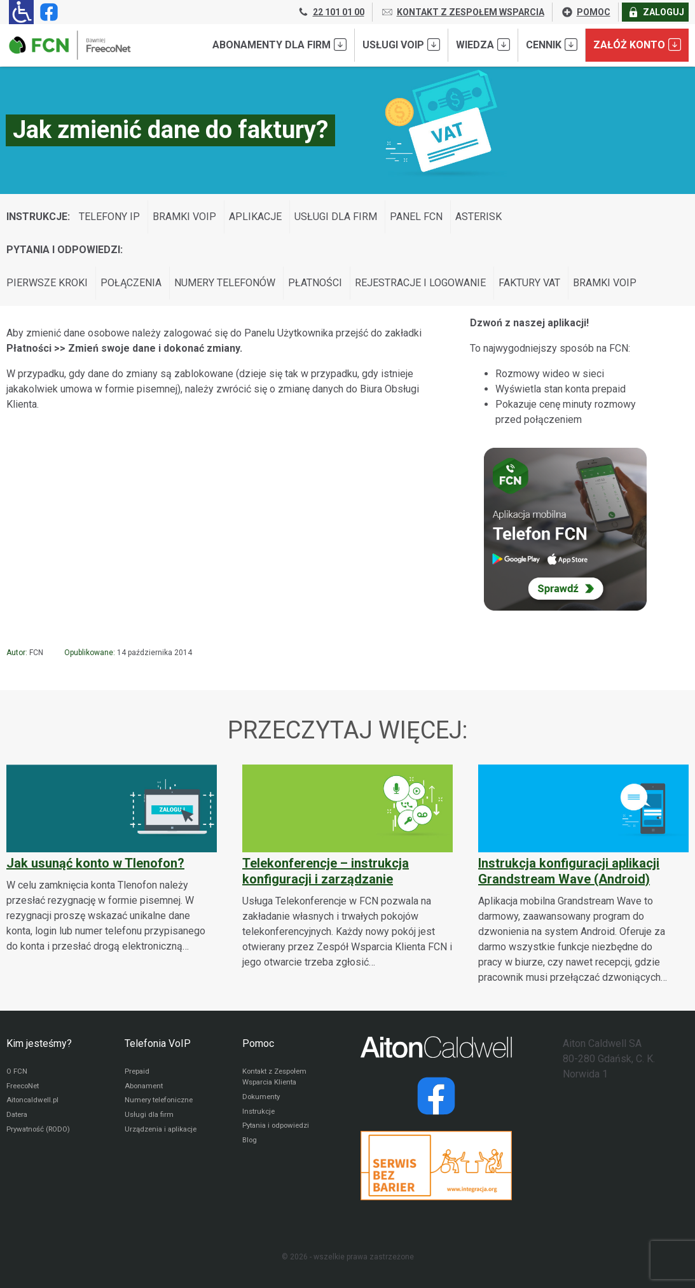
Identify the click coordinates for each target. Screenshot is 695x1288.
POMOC (585, 12)
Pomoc (258, 1043)
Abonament (145, 1087)
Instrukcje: (38, 217)
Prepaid (138, 1071)
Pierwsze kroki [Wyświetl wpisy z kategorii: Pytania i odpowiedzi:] (47, 283)
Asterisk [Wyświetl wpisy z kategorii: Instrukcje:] (478, 217)
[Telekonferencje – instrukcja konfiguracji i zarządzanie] (347, 867)
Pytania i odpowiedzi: (64, 250)
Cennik (551, 44)
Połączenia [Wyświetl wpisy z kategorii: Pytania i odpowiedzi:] (131, 283)
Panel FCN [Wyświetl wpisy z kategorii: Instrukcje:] (416, 217)
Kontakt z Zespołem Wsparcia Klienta (277, 1077)
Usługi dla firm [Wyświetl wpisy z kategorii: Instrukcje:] (335, 217)
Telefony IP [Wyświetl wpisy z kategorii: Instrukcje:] (109, 217)
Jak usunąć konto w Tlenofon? (95, 863)
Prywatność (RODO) (40, 1132)
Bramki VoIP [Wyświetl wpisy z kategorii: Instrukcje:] (184, 217)
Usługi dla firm (150, 1117)
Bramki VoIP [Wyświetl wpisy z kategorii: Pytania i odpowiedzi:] (605, 283)
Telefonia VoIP (158, 1043)
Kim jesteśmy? (39, 1043)
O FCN (17, 1071)
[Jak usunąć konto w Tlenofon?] (111, 859)
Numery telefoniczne (161, 1102)
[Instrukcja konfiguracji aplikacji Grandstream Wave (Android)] (583, 875)
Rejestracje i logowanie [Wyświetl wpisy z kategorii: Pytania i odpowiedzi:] (420, 283)
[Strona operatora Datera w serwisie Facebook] (436, 1096)
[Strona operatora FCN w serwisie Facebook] (46, 12)
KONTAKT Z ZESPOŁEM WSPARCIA (462, 12)
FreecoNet (24, 1087)
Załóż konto (637, 44)
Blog (250, 1144)
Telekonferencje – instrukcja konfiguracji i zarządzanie (325, 871)
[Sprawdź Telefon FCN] (565, 529)
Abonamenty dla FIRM (279, 44)
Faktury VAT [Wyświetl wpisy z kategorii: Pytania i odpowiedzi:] (529, 283)
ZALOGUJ (655, 12)
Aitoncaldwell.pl (34, 1102)
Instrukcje (259, 1113)
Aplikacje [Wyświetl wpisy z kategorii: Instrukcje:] (255, 217)
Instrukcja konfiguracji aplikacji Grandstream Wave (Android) (568, 871)
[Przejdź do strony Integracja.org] (436, 1165)
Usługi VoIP (401, 44)
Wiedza (483, 44)
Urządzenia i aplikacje (163, 1132)
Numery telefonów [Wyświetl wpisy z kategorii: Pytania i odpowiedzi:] (224, 283)
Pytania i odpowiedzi (278, 1129)
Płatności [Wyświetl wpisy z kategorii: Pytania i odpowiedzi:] (315, 283)
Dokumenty (262, 1098)
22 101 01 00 (330, 12)
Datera (18, 1117)
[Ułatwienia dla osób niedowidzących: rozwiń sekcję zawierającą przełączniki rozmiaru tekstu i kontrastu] (21, 12)
